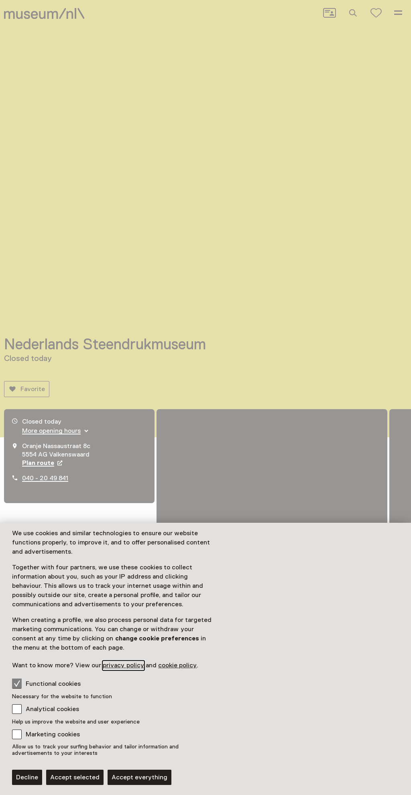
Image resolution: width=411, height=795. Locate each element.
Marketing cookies (53, 734)
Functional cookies (46, 683)
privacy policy (123, 665)
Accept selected (75, 777)
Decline (27, 777)
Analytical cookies (52, 709)
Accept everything (139, 777)
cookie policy (177, 665)
